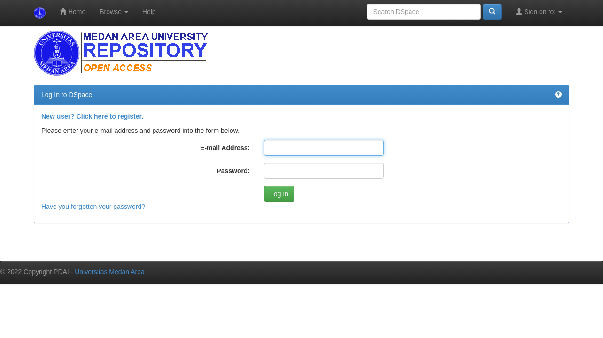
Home (72, 11)
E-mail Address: (225, 148)
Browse (114, 11)
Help (149, 11)
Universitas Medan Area (110, 272)
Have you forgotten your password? (93, 206)
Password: (233, 171)
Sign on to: (539, 11)
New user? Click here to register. (92, 116)
